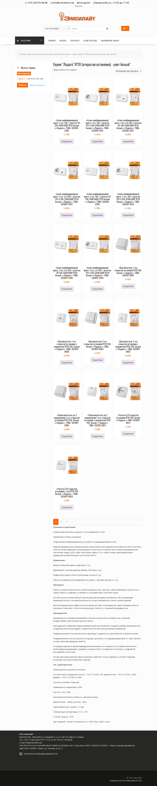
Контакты (75, 40)
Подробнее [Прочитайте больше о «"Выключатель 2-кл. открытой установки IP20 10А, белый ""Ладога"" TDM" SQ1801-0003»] (97, 360)
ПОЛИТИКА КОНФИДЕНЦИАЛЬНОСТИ (41, 754)
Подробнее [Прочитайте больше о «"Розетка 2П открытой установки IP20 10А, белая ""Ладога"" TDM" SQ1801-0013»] (128, 433)
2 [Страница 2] (61, 521)
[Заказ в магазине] (128, 71)
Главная (52, 40)
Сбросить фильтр (37, 85)
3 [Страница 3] (66, 521)
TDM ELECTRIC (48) (30, 78)
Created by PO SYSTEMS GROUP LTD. (126, 780)
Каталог (63, 40)
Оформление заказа (110, 40)
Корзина (78, 6)
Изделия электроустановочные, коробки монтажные (48, 54)
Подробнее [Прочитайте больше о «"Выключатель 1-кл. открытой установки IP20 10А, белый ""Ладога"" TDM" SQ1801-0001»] (128, 286)
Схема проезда (90, 40)
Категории (23, 40)
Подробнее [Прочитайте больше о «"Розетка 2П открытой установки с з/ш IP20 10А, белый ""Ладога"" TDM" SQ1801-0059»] (67, 507)
